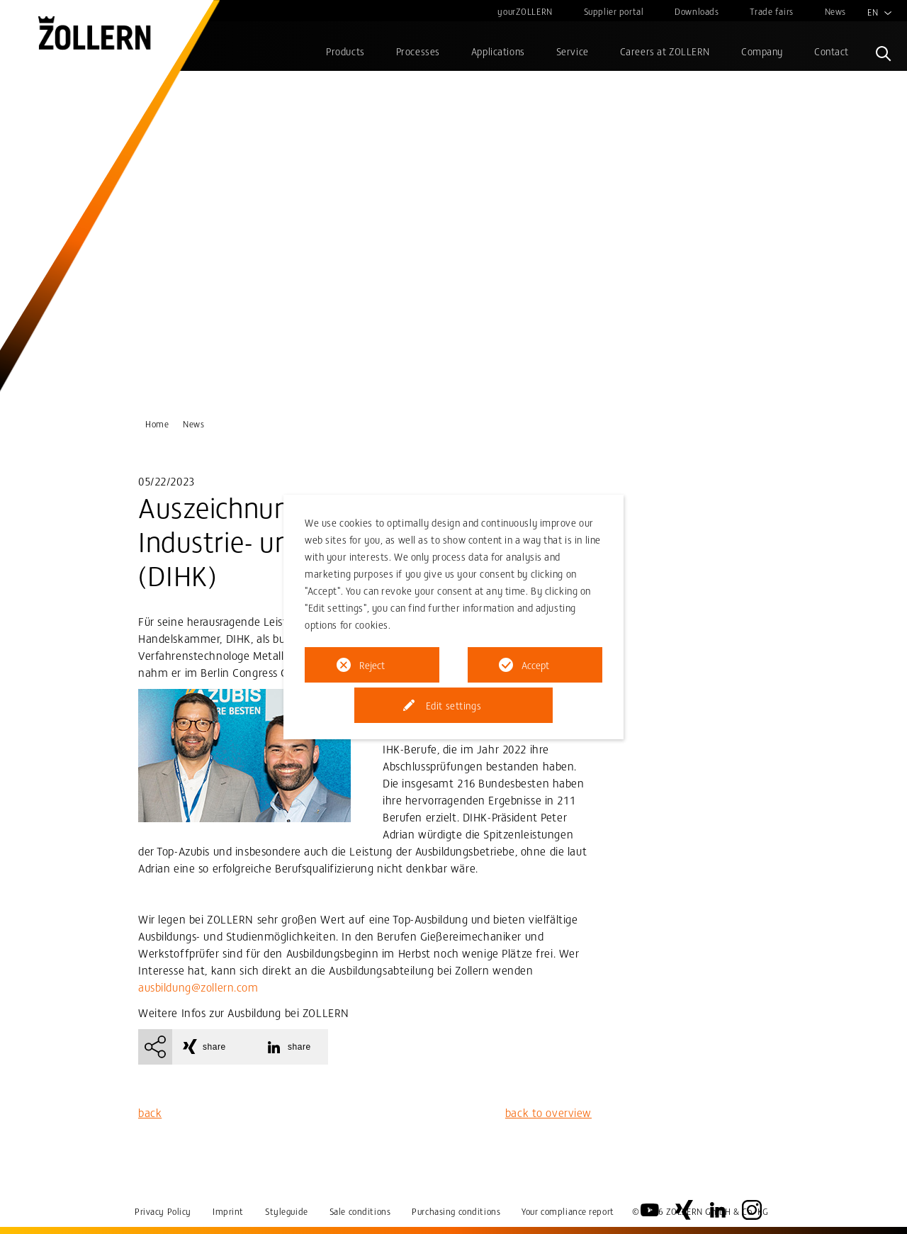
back (150, 1112)
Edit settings (453, 705)
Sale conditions (360, 1211)
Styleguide (286, 1211)
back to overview (548, 1112)
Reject (372, 665)
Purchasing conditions (456, 1211)
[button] (211, 1047)
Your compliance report (568, 1211)
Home (157, 423)
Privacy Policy (163, 1211)
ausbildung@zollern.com (198, 986)
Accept (535, 665)
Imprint (228, 1211)
